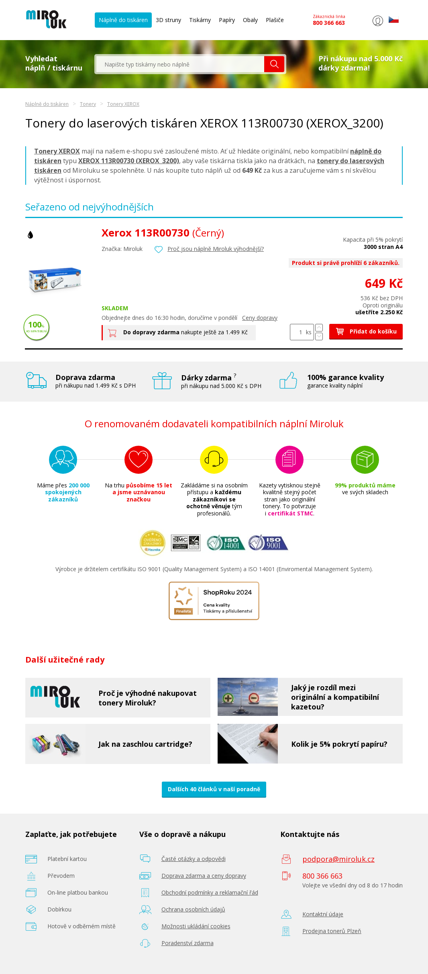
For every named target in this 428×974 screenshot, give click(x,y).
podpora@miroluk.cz (338, 859)
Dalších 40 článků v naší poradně (214, 789)
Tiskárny (200, 20)
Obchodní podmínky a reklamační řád (209, 892)
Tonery (88, 104)
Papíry (227, 20)
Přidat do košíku (366, 331)
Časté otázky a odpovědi (193, 859)
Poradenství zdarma (187, 943)
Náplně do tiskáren (123, 20)
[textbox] (180, 64)
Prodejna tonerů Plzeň (331, 931)
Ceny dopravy (259, 317)
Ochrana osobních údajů (193, 909)
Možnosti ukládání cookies (195, 926)
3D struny (168, 20)
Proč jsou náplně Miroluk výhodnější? (215, 249)
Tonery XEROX (123, 104)
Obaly (250, 20)
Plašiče (275, 20)
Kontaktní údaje (322, 914)
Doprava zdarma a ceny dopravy (203, 875)
